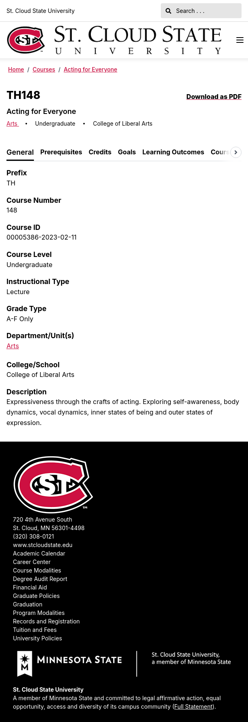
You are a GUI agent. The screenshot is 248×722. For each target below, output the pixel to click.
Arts (12, 123)
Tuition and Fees (35, 629)
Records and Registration (46, 621)
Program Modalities (39, 612)
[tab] (20, 152)
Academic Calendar (39, 553)
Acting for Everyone (91, 69)
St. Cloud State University (40, 10)
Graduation (27, 604)
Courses (44, 69)
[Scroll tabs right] (236, 152)
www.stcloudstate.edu (42, 544)
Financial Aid (30, 587)
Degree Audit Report (40, 578)
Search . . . (185, 10)
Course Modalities (37, 570)
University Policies (37, 638)
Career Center (31, 561)
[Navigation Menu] (240, 40)
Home (16, 69)
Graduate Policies (36, 595)
